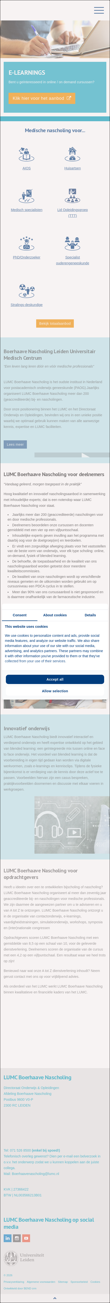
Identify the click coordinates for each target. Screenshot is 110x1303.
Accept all (55, 679)
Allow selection (55, 691)
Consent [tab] (19, 615)
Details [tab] (90, 615)
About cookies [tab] (55, 615)
